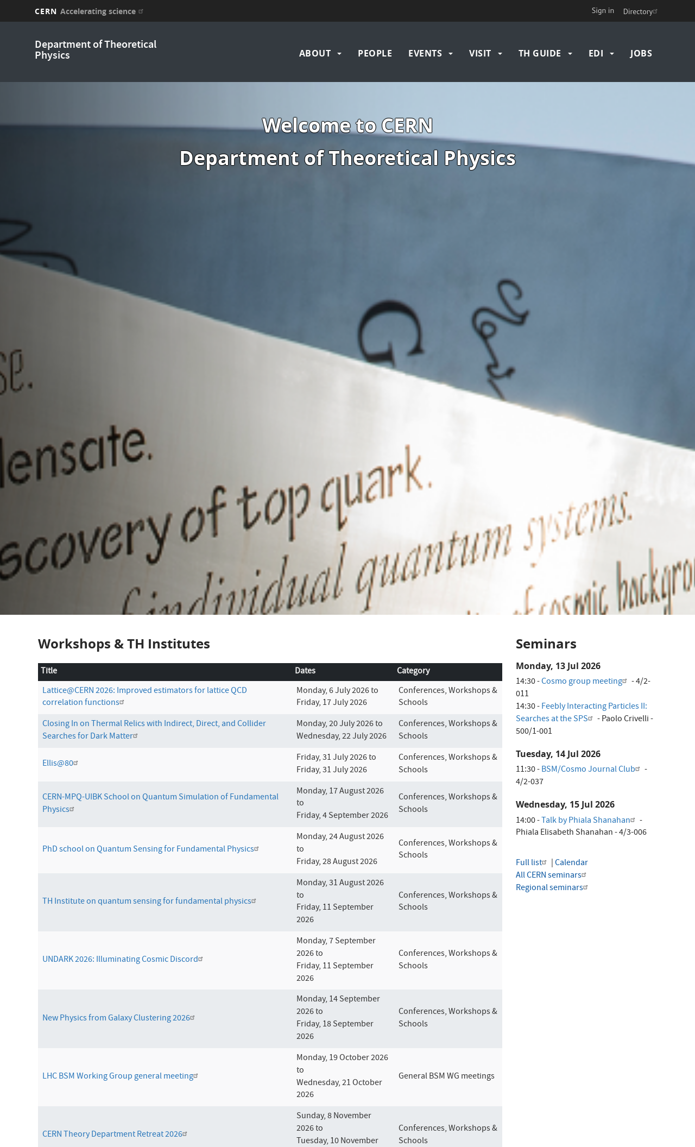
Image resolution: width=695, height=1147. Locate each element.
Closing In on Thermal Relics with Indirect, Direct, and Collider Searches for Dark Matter (154, 691)
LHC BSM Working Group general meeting (121, 1037)
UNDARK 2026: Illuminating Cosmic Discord (124, 920)
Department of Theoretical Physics (95, 51)
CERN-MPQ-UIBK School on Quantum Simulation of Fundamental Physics (160, 764)
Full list (532, 823)
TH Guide (540, 53)
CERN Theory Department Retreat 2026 (116, 1095)
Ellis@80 (61, 724)
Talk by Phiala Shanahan (589, 780)
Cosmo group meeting (585, 642)
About (315, 53)
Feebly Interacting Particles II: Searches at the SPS (581, 673)
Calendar (571, 823)
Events (425, 53)
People (375, 53)
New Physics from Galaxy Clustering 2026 (120, 979)
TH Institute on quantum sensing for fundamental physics (150, 862)
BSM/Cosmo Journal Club (592, 730)
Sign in (603, 10)
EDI (596, 53)
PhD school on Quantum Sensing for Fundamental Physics (152, 810)
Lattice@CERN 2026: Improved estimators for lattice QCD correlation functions (144, 657)
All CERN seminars (552, 836)
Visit (480, 53)
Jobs (641, 53)
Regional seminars (553, 848)
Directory (641, 11)
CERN (90, 11)
